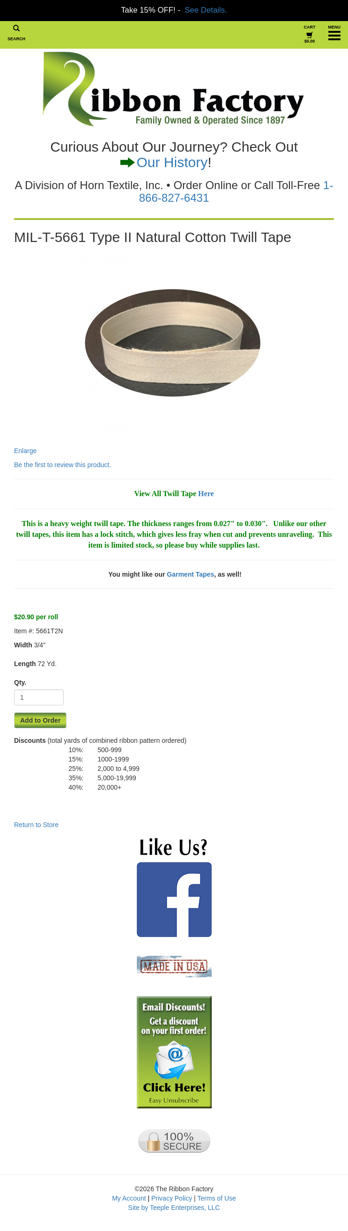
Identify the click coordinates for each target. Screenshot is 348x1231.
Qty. (20, 682)
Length (25, 663)
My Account (129, 1198)
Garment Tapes (190, 574)
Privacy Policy (171, 1198)
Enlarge (141, 351)
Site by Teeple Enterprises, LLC (174, 1207)
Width (23, 645)
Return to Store (36, 824)
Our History (171, 162)
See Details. (206, 10)
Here (206, 494)
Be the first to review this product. (62, 465)
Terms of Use (216, 1198)
